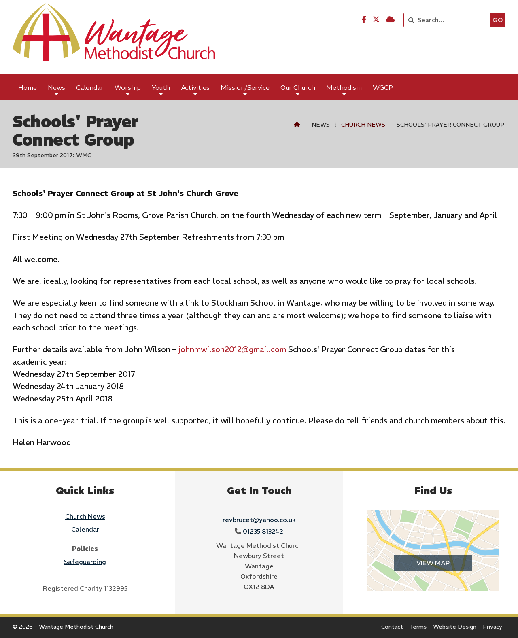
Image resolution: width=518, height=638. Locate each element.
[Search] (449, 20)
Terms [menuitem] (418, 626)
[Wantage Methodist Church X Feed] (376, 19)
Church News (363, 124)
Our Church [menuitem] (297, 87)
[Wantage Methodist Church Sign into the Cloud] (390, 19)
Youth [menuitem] (161, 87)
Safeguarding (85, 562)
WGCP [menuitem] (383, 87)
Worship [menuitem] (128, 87)
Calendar (85, 529)
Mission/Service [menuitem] (245, 87)
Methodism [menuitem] (344, 87)
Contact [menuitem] (392, 626)
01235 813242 (263, 531)
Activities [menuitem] (195, 87)
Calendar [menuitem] (90, 87)
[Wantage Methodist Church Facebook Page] (364, 19)
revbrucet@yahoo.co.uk (259, 519)
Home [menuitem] (27, 87)
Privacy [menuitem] (492, 626)
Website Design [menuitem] (454, 626)
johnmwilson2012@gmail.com (232, 349)
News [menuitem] (56, 87)
